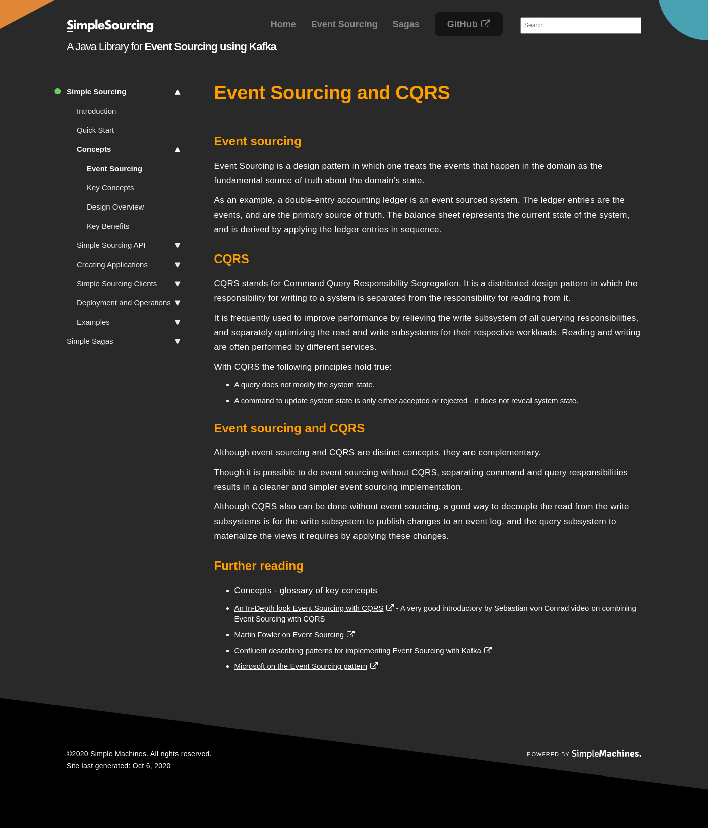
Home (283, 24)
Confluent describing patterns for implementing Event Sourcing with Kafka (357, 650)
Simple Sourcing (123, 92)
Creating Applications (128, 264)
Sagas (406, 24)
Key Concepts (110, 187)
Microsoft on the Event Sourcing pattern (300, 666)
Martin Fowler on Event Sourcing (289, 634)
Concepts (128, 149)
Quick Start (95, 130)
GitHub (462, 24)
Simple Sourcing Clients (128, 284)
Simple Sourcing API (128, 245)
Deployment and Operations (128, 303)
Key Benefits (108, 226)
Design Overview (115, 206)
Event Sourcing (344, 24)
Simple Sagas (123, 341)
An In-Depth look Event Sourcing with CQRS (309, 608)
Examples (128, 322)
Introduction (96, 111)
